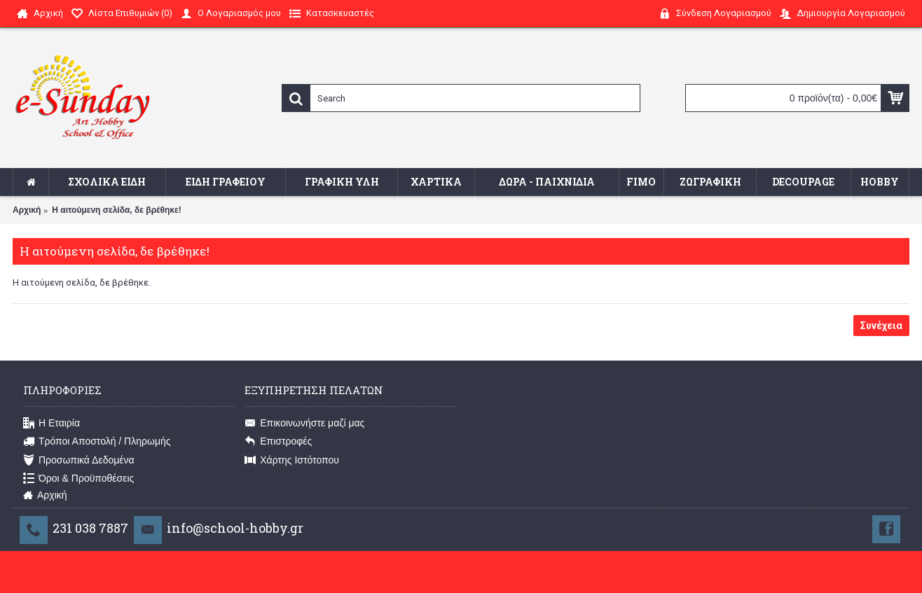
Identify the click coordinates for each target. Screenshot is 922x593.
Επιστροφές (278, 441)
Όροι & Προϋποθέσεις (78, 479)
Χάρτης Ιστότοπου (292, 460)
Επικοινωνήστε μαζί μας (304, 423)
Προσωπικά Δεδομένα (79, 460)
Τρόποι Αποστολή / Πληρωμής (97, 441)
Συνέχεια (881, 325)
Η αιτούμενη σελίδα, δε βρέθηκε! (116, 210)
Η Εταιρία (51, 423)
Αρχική (27, 210)
